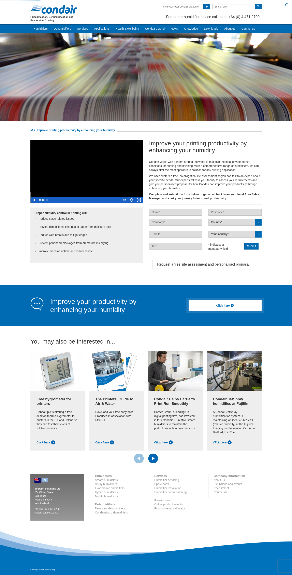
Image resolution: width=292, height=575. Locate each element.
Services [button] (82, 28)
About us (229, 28)
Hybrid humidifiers (106, 492)
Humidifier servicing (166, 480)
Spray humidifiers (106, 484)
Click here (225, 305)
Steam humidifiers (106, 480)
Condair (53, 9)
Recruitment (221, 488)
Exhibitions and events (228, 484)
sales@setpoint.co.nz (46, 512)
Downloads (211, 28)
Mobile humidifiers (106, 496)
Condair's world (155, 28)
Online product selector (169, 504)
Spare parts (161, 484)
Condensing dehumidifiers (111, 512)
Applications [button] (102, 28)
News (174, 28)
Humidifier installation (167, 488)
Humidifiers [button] (40, 28)
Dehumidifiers (62, 28)
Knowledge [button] (191, 28)
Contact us (248, 28)
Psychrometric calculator (169, 508)
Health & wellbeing (127, 28)
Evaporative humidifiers (110, 488)
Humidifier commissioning (170, 492)
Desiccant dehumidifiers (110, 508)
